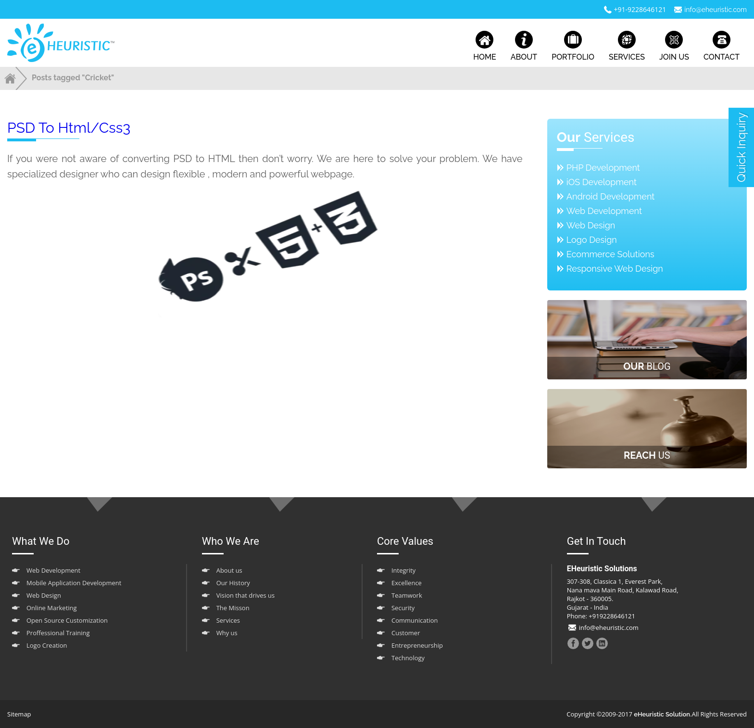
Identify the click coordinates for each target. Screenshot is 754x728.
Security (403, 607)
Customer (405, 632)
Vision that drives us (245, 595)
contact (722, 46)
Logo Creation (46, 645)
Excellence (406, 582)
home (484, 46)
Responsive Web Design (614, 269)
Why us (227, 632)
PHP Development (603, 168)
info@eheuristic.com (715, 9)
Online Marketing (51, 607)
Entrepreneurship (417, 645)
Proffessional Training (58, 632)
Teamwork (406, 595)
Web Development (604, 211)
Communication (414, 620)
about (524, 46)
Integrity (403, 570)
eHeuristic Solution (662, 714)
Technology (408, 657)
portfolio (573, 46)
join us (674, 46)
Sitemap (19, 714)
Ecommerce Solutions (610, 254)
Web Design (591, 225)
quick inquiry (741, 147)
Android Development (610, 196)
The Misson (233, 607)
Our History (233, 582)
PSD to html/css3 (68, 127)
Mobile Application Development (73, 582)
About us (229, 570)
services (627, 46)
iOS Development (601, 182)
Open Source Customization (67, 620)
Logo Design (591, 240)
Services (228, 620)
